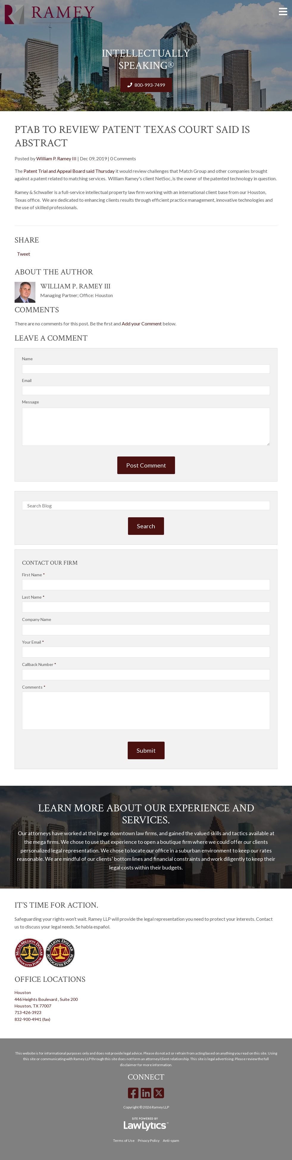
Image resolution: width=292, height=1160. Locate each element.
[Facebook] (133, 1093)
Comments (34, 687)
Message (30, 401)
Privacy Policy (149, 1140)
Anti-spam (171, 1140)
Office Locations (50, 979)
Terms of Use (124, 1140)
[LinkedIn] (146, 1093)
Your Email (33, 642)
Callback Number (39, 664)
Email (27, 380)
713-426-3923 (28, 1012)
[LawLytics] (146, 1124)
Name (27, 358)
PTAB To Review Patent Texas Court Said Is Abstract (132, 136)
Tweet (23, 254)
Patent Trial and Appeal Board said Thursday (69, 171)
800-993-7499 (150, 85)
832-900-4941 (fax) (32, 1019)
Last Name (33, 597)
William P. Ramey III (56, 158)
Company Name (36, 619)
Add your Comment (142, 323)
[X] (158, 1093)
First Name (33, 574)
